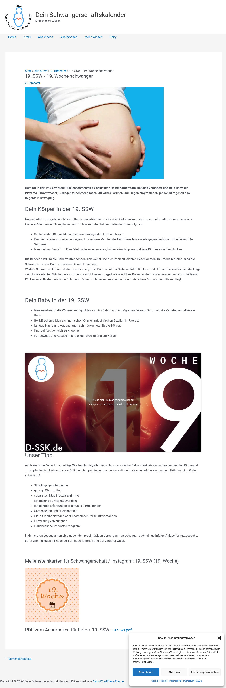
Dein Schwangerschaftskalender (80, 15)
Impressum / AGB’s (192, 681)
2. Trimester (33, 83)
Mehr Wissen (89, 37)
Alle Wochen (65, 37)
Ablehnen (174, 672)
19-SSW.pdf (124, 630)
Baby (107, 37)
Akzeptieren (146, 672)
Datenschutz (175, 681)
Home (12, 37)
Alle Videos (42, 37)
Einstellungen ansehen (205, 672)
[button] (219, 638)
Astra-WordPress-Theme (109, 682)
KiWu (25, 37)
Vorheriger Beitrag (19, 659)
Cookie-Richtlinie (159, 681)
